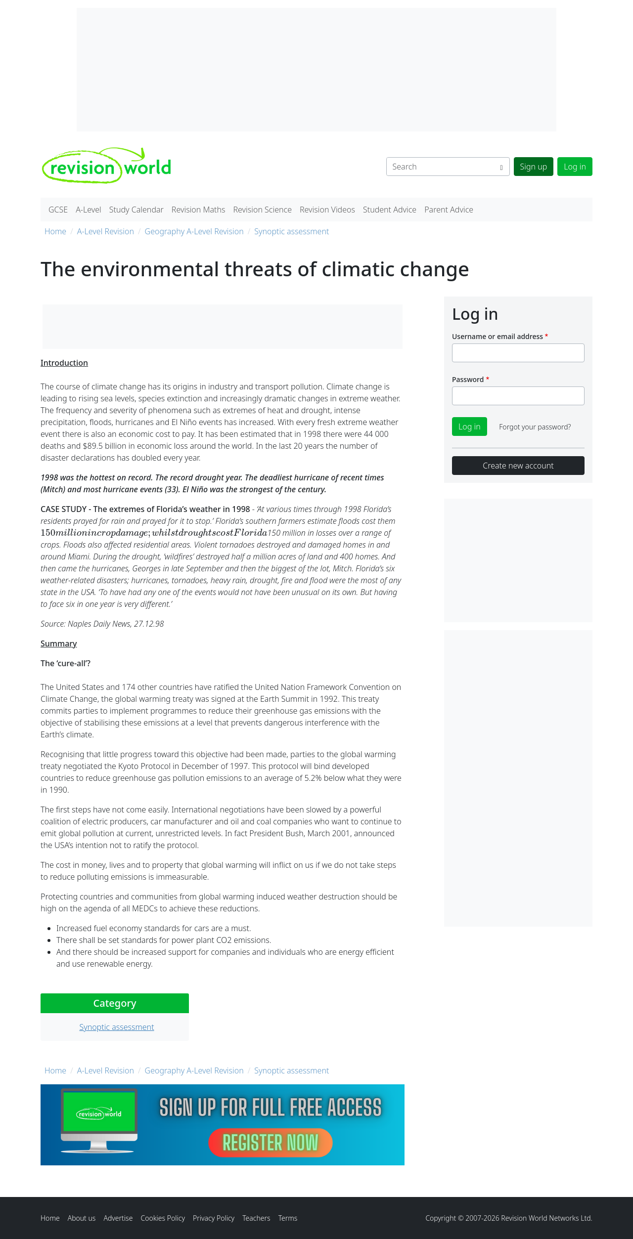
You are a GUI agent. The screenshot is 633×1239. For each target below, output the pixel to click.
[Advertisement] (518, 778)
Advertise (118, 1218)
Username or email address (497, 336)
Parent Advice (448, 209)
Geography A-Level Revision (194, 231)
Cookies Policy (162, 1218)
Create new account (518, 465)
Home (55, 231)
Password (468, 379)
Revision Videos (327, 209)
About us (82, 1218)
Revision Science (262, 209)
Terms (288, 1218)
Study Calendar (136, 209)
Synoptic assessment (291, 231)
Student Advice (389, 209)
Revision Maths (199, 209)
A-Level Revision (105, 231)
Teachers (256, 1218)
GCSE (58, 209)
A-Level (88, 209)
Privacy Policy (213, 1218)
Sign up (533, 166)
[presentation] (154, 532)
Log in (575, 166)
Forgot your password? (535, 426)
